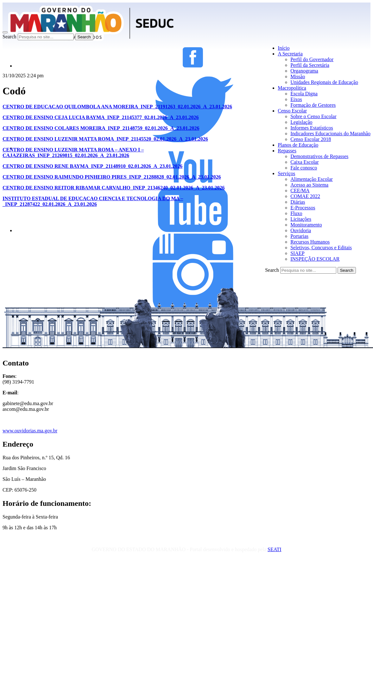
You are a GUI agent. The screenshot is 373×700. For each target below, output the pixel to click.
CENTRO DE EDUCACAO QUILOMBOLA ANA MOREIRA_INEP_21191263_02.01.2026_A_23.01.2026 (117, 106)
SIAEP (297, 253)
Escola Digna (304, 93)
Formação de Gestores (313, 105)
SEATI (274, 549)
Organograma (304, 70)
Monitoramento (306, 224)
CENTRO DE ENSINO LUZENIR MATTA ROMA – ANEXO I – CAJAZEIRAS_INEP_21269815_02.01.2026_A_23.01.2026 (73, 152)
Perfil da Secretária (309, 65)
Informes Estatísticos (311, 127)
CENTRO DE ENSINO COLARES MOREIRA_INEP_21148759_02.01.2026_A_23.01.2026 (101, 128)
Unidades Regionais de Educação (324, 82)
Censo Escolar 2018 (310, 139)
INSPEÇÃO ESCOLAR (314, 259)
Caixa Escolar (304, 162)
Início (283, 48)
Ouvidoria (300, 230)
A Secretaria (290, 53)
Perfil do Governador (311, 59)
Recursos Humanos (310, 242)
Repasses (287, 150)
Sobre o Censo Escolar (313, 116)
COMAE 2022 (305, 196)
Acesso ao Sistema (309, 185)
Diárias (297, 202)
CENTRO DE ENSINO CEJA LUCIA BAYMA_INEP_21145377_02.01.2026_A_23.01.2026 (101, 117)
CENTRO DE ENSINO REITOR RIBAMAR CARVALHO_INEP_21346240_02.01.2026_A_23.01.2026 (114, 187)
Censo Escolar (292, 110)
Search (9, 36)
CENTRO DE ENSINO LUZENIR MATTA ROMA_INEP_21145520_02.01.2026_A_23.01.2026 (105, 139)
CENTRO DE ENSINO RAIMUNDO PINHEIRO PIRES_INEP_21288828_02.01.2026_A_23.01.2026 (112, 177)
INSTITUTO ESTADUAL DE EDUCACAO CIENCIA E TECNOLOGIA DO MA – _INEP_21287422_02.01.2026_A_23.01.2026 (93, 201)
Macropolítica (292, 88)
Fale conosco (303, 167)
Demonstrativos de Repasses (319, 156)
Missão (297, 76)
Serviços (286, 173)
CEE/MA (299, 190)
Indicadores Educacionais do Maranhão (330, 133)
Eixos (296, 99)
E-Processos (302, 207)
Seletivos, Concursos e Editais (321, 247)
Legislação (301, 122)
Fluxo (296, 213)
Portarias (299, 236)
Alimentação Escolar (311, 179)
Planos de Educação (298, 145)
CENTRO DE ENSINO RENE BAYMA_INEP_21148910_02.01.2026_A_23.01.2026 (92, 166)
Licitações (300, 219)
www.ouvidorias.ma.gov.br (30, 430)
